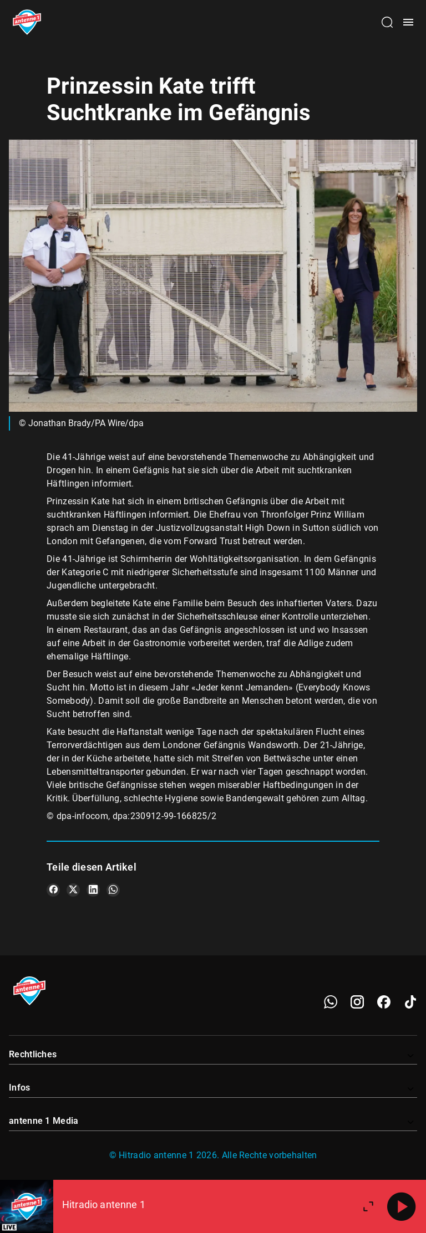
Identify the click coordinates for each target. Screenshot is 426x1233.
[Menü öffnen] (408, 22)
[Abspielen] (401, 1206)
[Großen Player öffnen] (368, 1206)
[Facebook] (383, 1002)
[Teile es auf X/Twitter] (73, 890)
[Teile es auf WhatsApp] (113, 890)
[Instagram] (357, 1002)
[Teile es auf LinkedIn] (93, 890)
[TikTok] (410, 1002)
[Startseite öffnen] (27, 22)
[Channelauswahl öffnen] (387, 22)
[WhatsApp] (330, 1002)
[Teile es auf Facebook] (53, 890)
